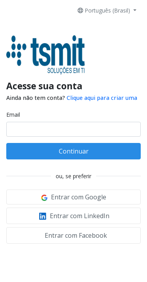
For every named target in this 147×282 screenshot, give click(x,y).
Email (13, 114)
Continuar (74, 151)
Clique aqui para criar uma (102, 97)
